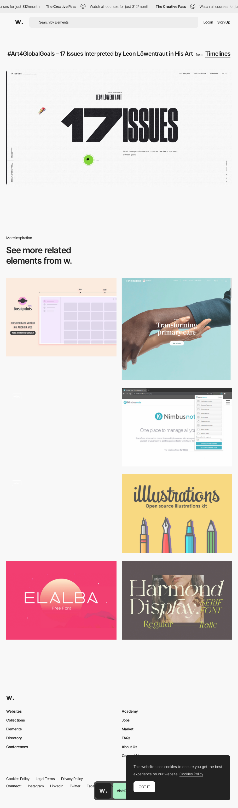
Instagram (36, 786)
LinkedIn (56, 786)
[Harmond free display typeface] (177, 600)
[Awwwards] (19, 22)
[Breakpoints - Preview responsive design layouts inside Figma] (61, 317)
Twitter (75, 786)
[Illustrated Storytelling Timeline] (61, 427)
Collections (15, 720)
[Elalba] (61, 600)
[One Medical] (177, 329)
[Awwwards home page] (103, 791)
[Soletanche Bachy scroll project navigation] (61, 513)
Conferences (17, 746)
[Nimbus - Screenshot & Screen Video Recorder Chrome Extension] (177, 427)
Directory (14, 738)
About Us (129, 746)
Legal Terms (45, 778)
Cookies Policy (18, 778)
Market (127, 729)
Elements (14, 729)
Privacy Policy (72, 778)
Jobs (126, 720)
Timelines (217, 53)
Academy (130, 711)
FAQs (126, 738)
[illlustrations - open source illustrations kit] (177, 513)
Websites (14, 711)
